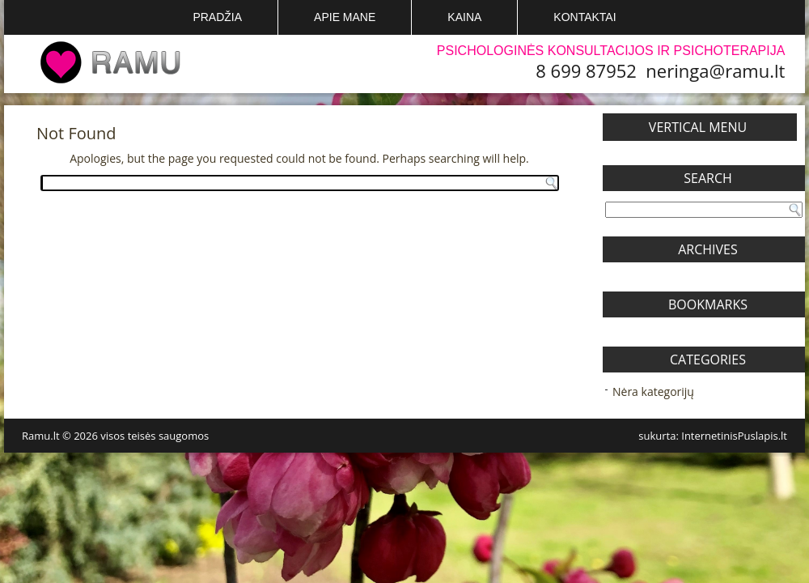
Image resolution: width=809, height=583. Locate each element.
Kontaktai (584, 17)
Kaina (464, 17)
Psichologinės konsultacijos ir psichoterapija (611, 50)
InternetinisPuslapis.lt (734, 435)
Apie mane (344, 17)
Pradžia (217, 17)
